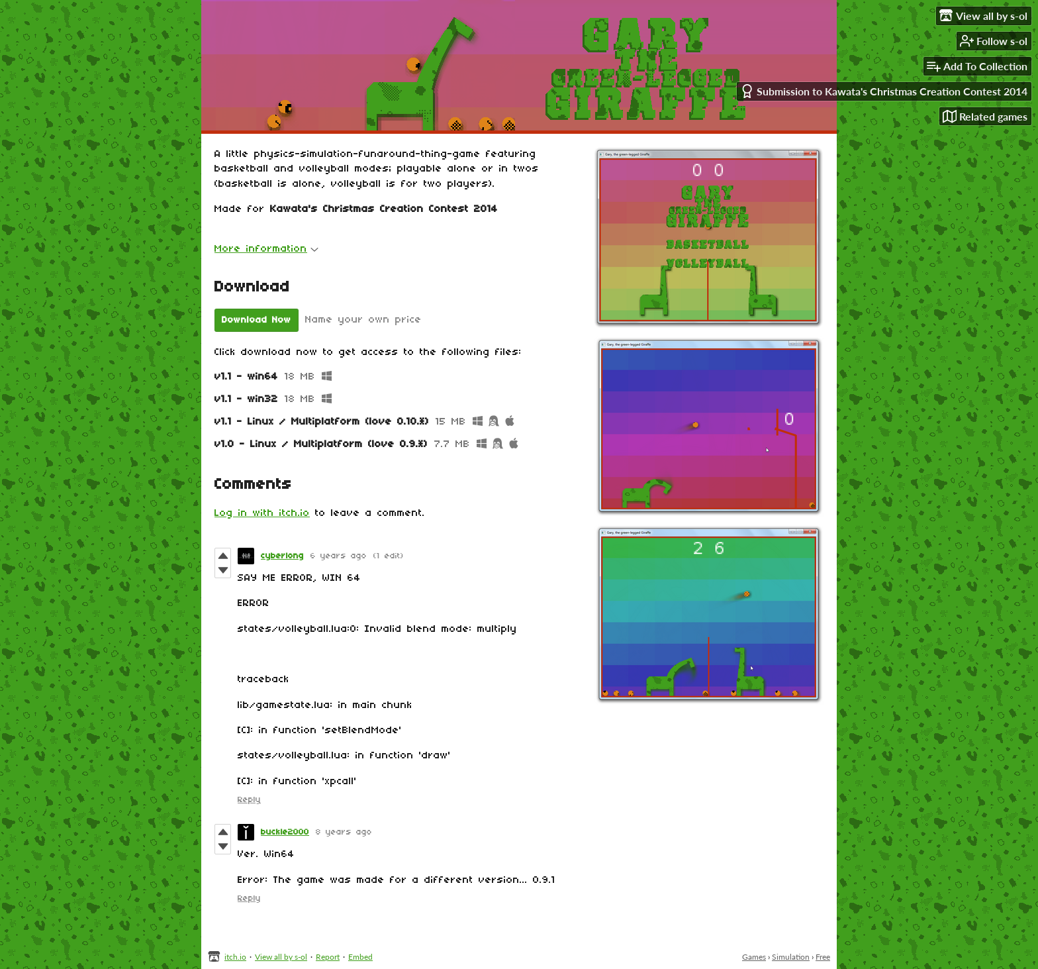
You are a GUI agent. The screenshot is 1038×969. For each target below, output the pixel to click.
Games (754, 957)
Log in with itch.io (262, 513)
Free (823, 957)
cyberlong (282, 556)
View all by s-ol (281, 957)
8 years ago (344, 832)
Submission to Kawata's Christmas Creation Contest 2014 (883, 91)
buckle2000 (285, 832)
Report (328, 957)
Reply (249, 799)
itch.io (235, 957)
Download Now (256, 320)
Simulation (791, 957)
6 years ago (338, 556)
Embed (360, 957)
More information (266, 249)
